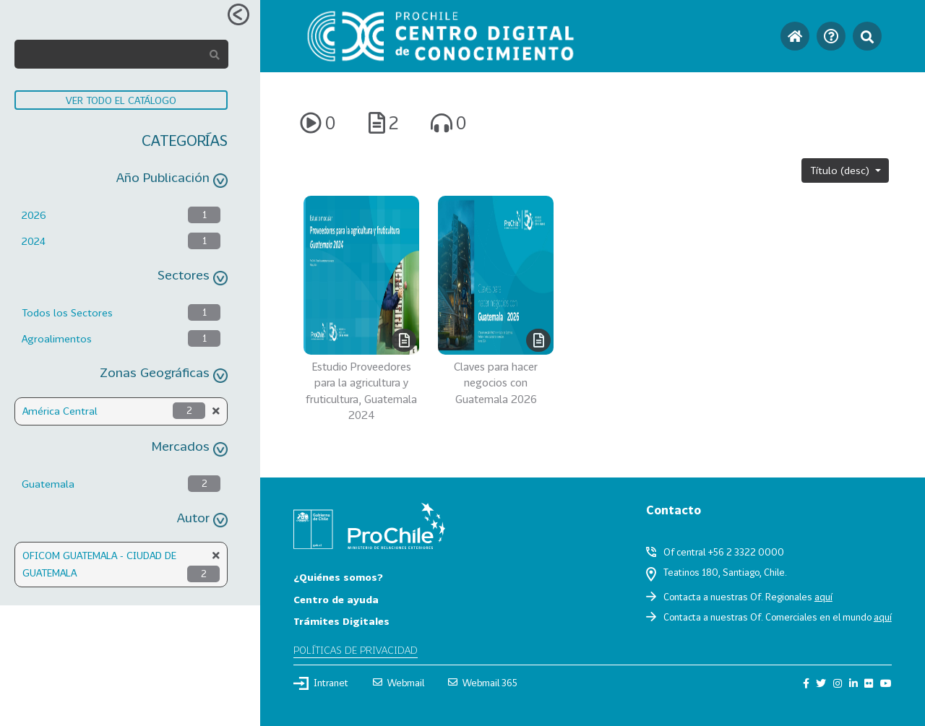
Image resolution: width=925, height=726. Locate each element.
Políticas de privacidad (355, 650)
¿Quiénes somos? (338, 577)
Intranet (320, 683)
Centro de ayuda (336, 599)
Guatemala (48, 483)
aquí (823, 596)
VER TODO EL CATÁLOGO (121, 100)
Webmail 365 (482, 682)
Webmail (398, 682)
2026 (34, 215)
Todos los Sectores (67, 312)
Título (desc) (841, 170)
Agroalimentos (57, 338)
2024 (34, 241)
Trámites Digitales (341, 621)
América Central (60, 411)
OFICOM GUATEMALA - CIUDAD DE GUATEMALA (99, 564)
